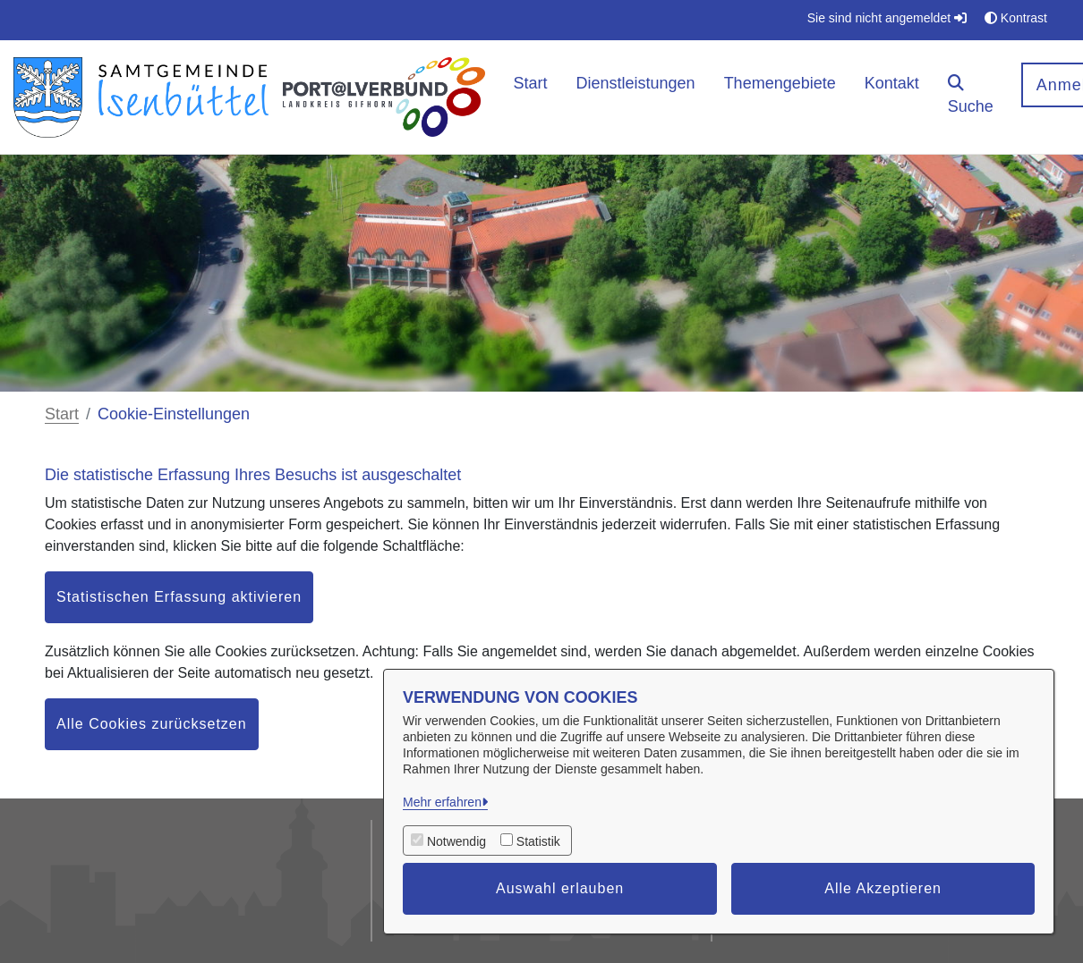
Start (62, 414)
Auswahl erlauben (560, 888)
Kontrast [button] (1016, 18)
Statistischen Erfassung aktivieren (179, 596)
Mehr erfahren (442, 802)
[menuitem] (530, 97)
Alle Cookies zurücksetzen (151, 723)
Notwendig (456, 841)
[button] (971, 97)
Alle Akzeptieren (883, 888)
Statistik (538, 841)
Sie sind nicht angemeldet (887, 18)
